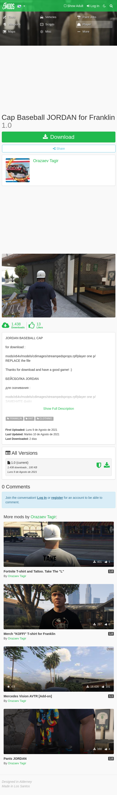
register (57, 497)
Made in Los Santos (16, 786)
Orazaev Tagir (45, 161)
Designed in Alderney (17, 781)
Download (58, 137)
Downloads (18, 327)
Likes (40, 327)
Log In (42, 497)
